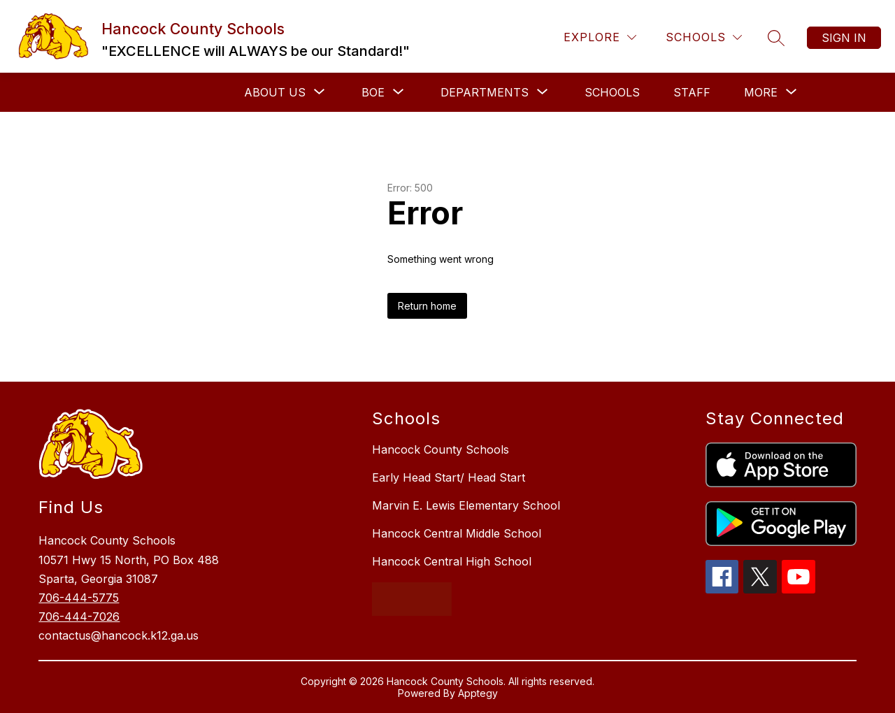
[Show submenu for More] (761, 92)
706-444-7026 (79, 617)
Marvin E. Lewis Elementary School (466, 505)
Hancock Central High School (451, 561)
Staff (691, 92)
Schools (612, 92)
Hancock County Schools (440, 449)
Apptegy (478, 693)
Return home (427, 306)
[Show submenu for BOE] (373, 92)
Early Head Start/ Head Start (448, 477)
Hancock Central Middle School (456, 533)
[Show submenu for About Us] (275, 92)
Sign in (844, 38)
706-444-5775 (78, 598)
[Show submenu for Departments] (485, 92)
